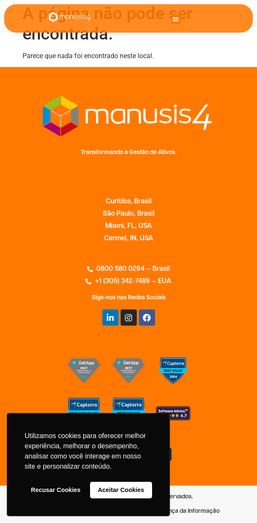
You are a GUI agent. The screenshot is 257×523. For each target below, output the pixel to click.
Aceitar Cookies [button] (121, 489)
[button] (176, 19)
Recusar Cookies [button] (56, 489)
